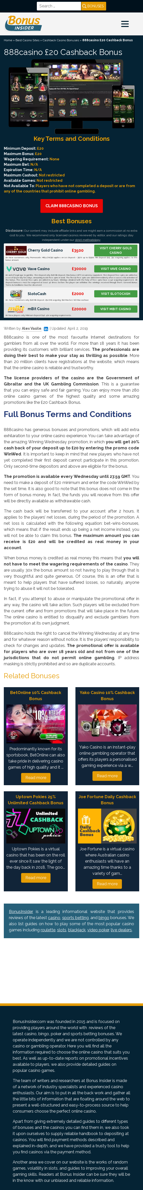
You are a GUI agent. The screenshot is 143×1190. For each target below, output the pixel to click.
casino (54, 917)
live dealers (121, 930)
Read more (35, 777)
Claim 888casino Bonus (71, 205)
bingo (104, 917)
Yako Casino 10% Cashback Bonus (107, 695)
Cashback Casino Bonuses (61, 40)
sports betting (75, 917)
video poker (98, 930)
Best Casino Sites (27, 40)
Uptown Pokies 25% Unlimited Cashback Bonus (35, 799)
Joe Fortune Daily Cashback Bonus (107, 799)
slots (61, 930)
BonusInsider (21, 911)
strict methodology (87, 240)
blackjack (77, 930)
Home (8, 40)
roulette (48, 930)
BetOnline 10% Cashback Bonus (35, 695)
